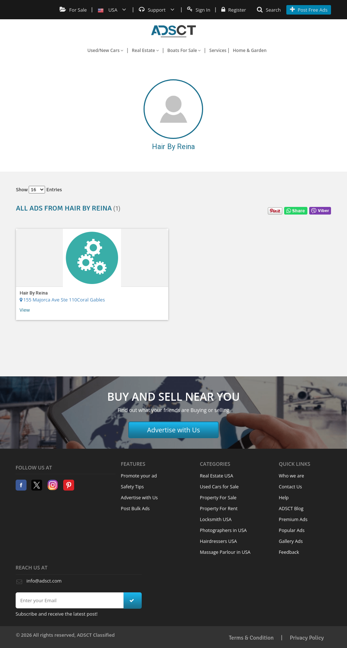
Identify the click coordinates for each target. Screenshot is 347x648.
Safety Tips (132, 487)
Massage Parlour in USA (225, 552)
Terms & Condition (251, 637)
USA (112, 10)
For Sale (73, 10)
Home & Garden (250, 50)
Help (284, 498)
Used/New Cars (105, 50)
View (25, 310)
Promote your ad (139, 476)
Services (217, 50)
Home (173, 31)
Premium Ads (293, 519)
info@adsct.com (44, 580)
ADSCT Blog (291, 508)
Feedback (289, 552)
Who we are (291, 476)
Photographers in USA (223, 530)
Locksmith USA (215, 519)
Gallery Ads (291, 541)
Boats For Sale (184, 50)
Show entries (39, 189)
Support (156, 10)
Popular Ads (291, 530)
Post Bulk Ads (135, 508)
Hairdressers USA (218, 541)
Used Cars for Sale (219, 487)
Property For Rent (219, 508)
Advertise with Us (173, 429)
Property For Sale (218, 498)
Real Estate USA (216, 476)
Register (233, 10)
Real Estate (145, 50)
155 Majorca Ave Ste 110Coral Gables (62, 299)
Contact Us (290, 487)
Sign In (198, 10)
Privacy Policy (307, 637)
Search (269, 10)
